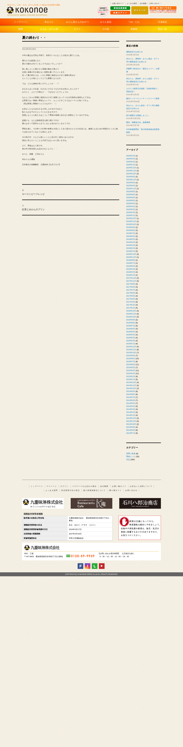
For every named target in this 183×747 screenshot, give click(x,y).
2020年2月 (130, 212)
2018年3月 (130, 269)
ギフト (77, 29)
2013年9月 (130, 427)
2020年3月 (130, 209)
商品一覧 (162, 29)
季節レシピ (130, 456)
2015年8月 (130, 358)
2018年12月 (131, 254)
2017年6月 (130, 293)
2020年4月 (130, 206)
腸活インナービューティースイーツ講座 (142, 98)
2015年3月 (130, 373)
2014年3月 (130, 409)
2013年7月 (130, 433)
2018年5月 (130, 266)
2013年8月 (130, 430)
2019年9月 (130, 227)
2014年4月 (130, 406)
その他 (105, 29)
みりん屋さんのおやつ (77, 22)
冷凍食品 (162, 22)
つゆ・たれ (134, 22)
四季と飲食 (130, 453)
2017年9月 (130, 284)
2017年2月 (130, 305)
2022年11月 (131, 188)
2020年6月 (130, 200)
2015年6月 (130, 364)
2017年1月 (130, 308)
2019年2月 (130, 248)
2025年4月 (130, 159)
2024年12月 (131, 168)
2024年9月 (130, 177)
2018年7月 (130, 263)
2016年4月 (130, 335)
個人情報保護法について (94, 490)
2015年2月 (130, 376)
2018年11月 (131, 257)
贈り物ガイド (115, 490)
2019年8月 (130, 230)
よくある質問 (51, 490)
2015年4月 (130, 370)
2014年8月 (130, 394)
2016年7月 (130, 326)
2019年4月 (130, 242)
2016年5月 (130, 332)
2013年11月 (131, 421)
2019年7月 (130, 233)
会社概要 (104, 486)
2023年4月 (130, 185)
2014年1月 (130, 415)
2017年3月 (130, 302)
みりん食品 (105, 22)
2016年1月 (130, 344)
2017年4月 (130, 299)
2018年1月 (130, 275)
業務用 (134, 29)
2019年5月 (130, 239)
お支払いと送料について (141, 486)
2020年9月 (130, 194)
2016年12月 (131, 311)
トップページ (20, 22)
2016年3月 (130, 338)
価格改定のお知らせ (134, 52)
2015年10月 (131, 352)
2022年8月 (130, 191)
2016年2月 (130, 341)
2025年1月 (130, 165)
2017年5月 (130, 296)
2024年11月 (131, 171)
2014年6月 (130, 400)
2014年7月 (130, 397)
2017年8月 (130, 287)
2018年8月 (130, 260)
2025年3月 (130, 162)
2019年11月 (131, 221)
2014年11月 (131, 385)
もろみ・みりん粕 (49, 29)
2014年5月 (130, 403)
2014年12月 (131, 382)
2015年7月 (130, 361)
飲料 (20, 29)
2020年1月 (130, 215)
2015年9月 (130, 355)
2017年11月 (131, 281)
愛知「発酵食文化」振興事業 (138, 122)
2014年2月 (130, 412)
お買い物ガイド (119, 486)
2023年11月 (131, 180)
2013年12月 (131, 418)
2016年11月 (131, 314)
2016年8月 (130, 323)
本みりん (49, 22)
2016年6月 (130, 329)
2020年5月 (130, 203)
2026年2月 (130, 156)
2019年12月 (131, 218)
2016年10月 (131, 317)
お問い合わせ (131, 490)
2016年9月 (130, 320)
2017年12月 (131, 278)
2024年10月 (131, 174)
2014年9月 (130, 391)
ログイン (64, 486)
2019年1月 (130, 251)
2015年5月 (130, 367)
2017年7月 (130, 290)
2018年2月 (130, 272)
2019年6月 (130, 236)
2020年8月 (130, 197)
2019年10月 (131, 224)
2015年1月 (130, 379)
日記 (128, 459)
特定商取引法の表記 (70, 490)
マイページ (52, 486)
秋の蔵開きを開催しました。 (138, 115)
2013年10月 (131, 424)
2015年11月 (131, 350)
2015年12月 (131, 347)
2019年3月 (130, 245)
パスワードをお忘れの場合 (84, 486)
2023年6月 (130, 182)
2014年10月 (131, 388)
